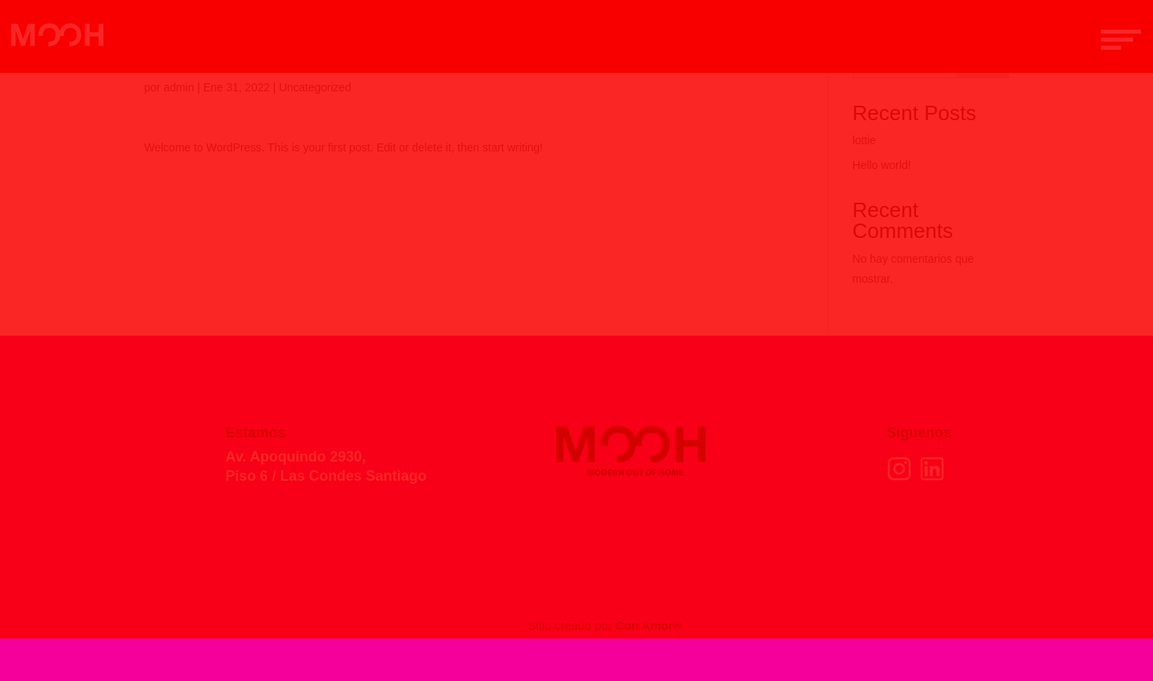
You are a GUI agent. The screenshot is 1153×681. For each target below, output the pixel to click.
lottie (865, 140)
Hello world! (882, 165)
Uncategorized (315, 87)
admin (178, 87)
